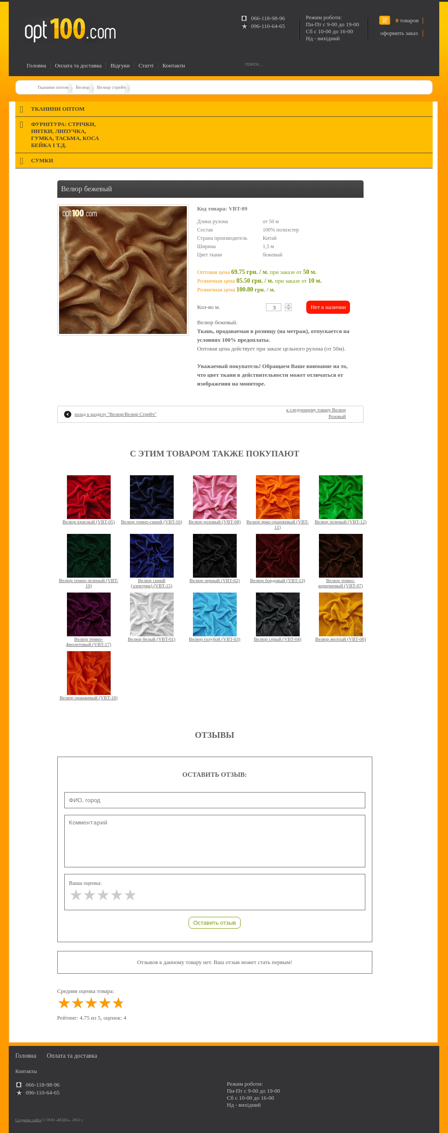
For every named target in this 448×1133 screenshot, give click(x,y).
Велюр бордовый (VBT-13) (277, 580)
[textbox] (273, 307)
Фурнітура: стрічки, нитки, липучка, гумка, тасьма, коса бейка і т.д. (65, 134)
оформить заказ (399, 33)
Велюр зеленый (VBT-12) (341, 521)
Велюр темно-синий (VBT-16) (151, 521)
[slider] (103, 895)
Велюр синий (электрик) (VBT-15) (151, 583)
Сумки (42, 160)
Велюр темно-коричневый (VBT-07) (340, 583)
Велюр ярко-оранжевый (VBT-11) (277, 524)
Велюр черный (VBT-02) (214, 580)
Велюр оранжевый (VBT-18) (88, 697)
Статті (146, 65)
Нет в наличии (328, 307)
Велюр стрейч (111, 87)
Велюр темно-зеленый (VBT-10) (89, 583)
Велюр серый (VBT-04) (277, 639)
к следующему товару (316, 413)
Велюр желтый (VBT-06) (340, 639)
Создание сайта (28, 1120)
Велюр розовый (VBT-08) (215, 521)
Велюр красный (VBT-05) (89, 521)
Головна (36, 65)
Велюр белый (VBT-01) (151, 639)
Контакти (173, 65)
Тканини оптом (52, 87)
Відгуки (120, 65)
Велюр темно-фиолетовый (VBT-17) (88, 641)
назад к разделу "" (116, 414)
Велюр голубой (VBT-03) (214, 639)
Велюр (82, 87)
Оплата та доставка (78, 65)
